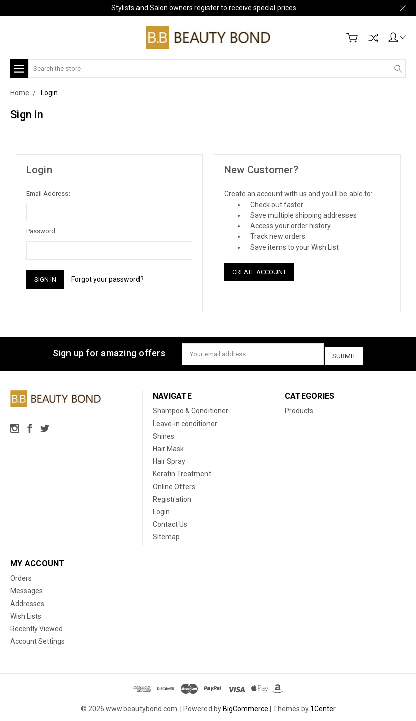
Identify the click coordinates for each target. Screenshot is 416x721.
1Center (323, 706)
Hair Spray (169, 458)
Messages (26, 588)
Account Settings (37, 638)
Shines (163, 433)
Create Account (259, 272)
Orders (21, 575)
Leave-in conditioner (185, 420)
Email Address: (48, 193)
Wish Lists (25, 613)
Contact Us (170, 521)
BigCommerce (245, 706)
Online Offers (174, 483)
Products (299, 408)
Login (161, 509)
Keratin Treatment (182, 471)
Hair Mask (168, 446)
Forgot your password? (107, 279)
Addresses (27, 600)
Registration (172, 496)
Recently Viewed (36, 626)
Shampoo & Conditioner (190, 408)
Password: (41, 231)
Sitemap (166, 534)
